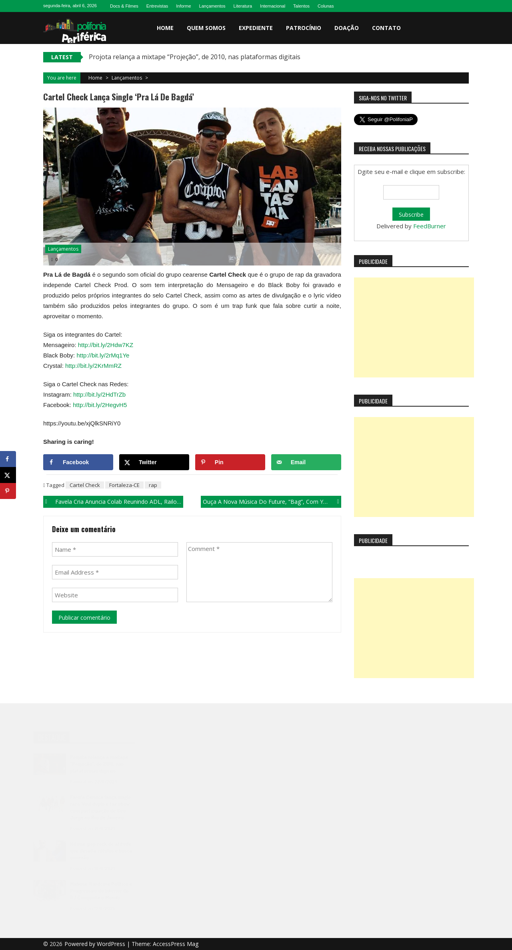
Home (165, 28)
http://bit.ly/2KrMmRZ (93, 365)
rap (153, 485)
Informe (183, 6)
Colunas (326, 6)
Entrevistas (157, 6)
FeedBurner (429, 226)
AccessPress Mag (175, 944)
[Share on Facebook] (78, 462)
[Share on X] (154, 462)
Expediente (256, 28)
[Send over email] (306, 462)
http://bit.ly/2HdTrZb (99, 394)
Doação (346, 28)
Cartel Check (85, 485)
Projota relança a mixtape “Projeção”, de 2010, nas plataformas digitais (194, 56)
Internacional (272, 6)
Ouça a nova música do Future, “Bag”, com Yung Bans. (272, 501)
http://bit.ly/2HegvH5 (100, 404)
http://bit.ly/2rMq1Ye (102, 355)
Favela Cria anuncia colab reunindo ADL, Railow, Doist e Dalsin (119, 501)
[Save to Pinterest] (230, 462)
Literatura (243, 6)
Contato (386, 28)
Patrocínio (303, 28)
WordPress (112, 944)
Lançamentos (212, 6)
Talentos (301, 6)
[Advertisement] (414, 327)
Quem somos (206, 28)
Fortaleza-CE (124, 485)
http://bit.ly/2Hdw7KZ (105, 344)
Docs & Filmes (124, 6)
